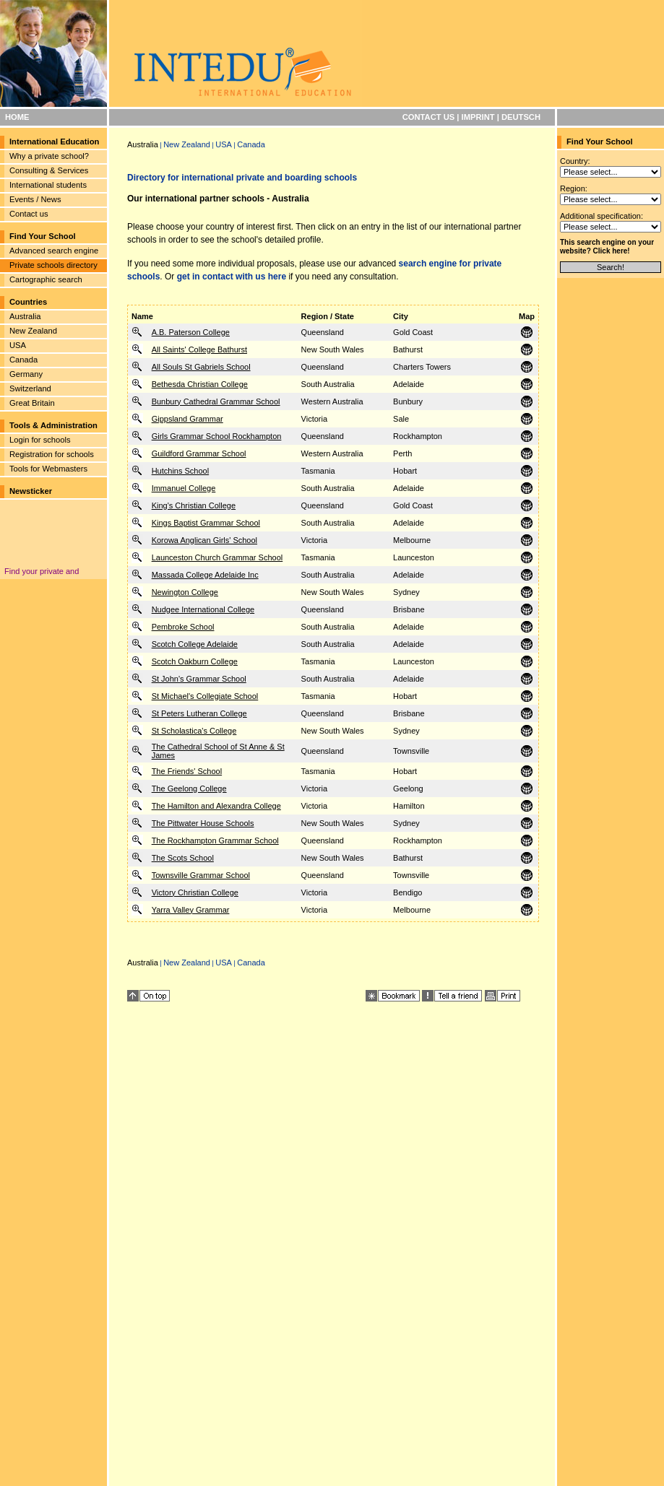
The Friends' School (187, 771)
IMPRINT (478, 117)
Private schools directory (53, 265)
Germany (26, 374)
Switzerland (30, 388)
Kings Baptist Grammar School (206, 522)
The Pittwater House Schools (203, 823)
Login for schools (40, 439)
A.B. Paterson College (191, 332)
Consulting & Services (48, 170)
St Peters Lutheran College (199, 713)
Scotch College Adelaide (195, 644)
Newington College (185, 592)
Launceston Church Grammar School (217, 557)
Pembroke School (183, 626)
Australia (25, 316)
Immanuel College (184, 488)
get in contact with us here (231, 276)
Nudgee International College (203, 609)
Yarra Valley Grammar (191, 909)
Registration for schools (51, 454)
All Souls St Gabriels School (201, 366)
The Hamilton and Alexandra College (216, 805)
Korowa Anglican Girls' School (204, 540)
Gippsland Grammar (187, 418)
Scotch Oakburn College (195, 661)
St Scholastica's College (194, 730)
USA (17, 345)
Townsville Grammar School (201, 875)
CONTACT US (428, 117)
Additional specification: (601, 216)
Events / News (35, 199)
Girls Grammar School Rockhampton (217, 436)
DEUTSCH (520, 117)
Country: (575, 161)
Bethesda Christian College (200, 384)
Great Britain (32, 403)
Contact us (28, 213)
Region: (573, 188)
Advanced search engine (53, 250)
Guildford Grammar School (199, 453)
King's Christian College (194, 505)
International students (48, 185)
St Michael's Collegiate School (205, 696)
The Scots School (183, 857)
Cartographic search (45, 279)
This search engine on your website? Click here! (607, 246)
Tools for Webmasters (48, 468)
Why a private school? (49, 156)
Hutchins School (181, 470)
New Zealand (33, 330)
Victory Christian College (195, 892)
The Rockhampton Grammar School (215, 840)
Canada (23, 359)
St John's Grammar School (199, 678)
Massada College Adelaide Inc (205, 574)
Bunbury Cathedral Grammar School (216, 401)
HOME (17, 117)
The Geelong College (189, 788)
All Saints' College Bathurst (199, 349)
